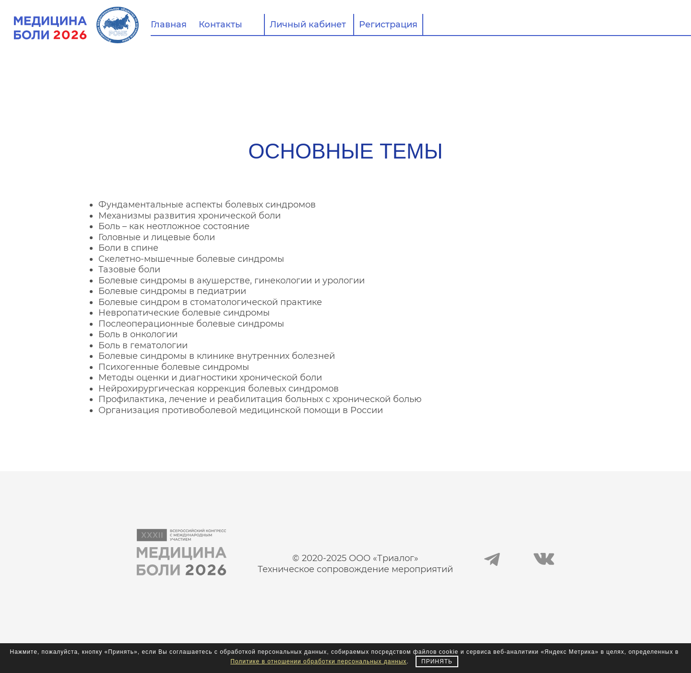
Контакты (220, 24)
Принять (437, 661)
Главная (169, 24)
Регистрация (388, 24)
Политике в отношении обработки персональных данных (318, 661)
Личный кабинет (308, 24)
